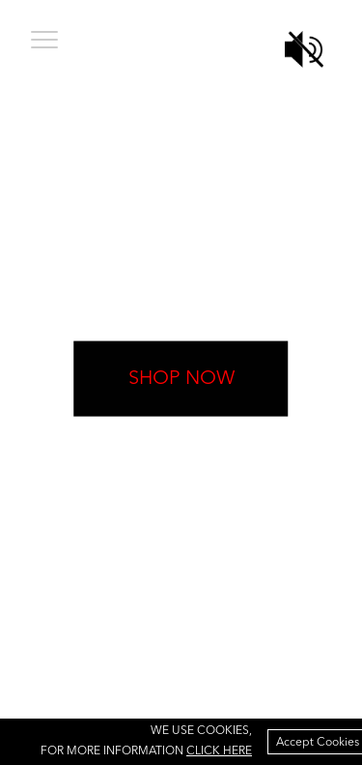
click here (219, 751)
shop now (181, 378)
